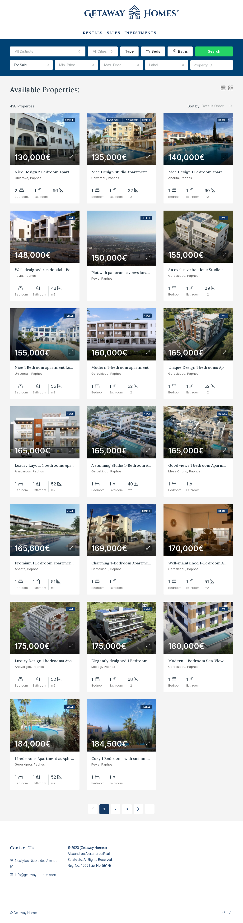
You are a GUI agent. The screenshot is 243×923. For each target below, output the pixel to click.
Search (214, 51)
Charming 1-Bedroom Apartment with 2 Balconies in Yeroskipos (149, 563)
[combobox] (47, 51)
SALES (114, 32)
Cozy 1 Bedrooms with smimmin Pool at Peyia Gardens (141, 758)
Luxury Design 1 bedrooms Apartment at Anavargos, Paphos (70, 660)
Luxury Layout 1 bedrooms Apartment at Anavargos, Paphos (69, 465)
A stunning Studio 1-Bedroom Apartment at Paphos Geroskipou (148, 465)
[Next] (138, 809)
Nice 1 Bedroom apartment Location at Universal (60, 367)
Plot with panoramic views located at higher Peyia (136, 272)
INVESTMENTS (140, 32)
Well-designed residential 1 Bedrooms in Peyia (57, 269)
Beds (153, 51)
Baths (180, 51)
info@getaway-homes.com (35, 875)
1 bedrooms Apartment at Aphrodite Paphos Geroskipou (66, 758)
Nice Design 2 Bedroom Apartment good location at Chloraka (71, 172)
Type (129, 51)
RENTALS (93, 32)
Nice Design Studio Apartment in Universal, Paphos (138, 172)
